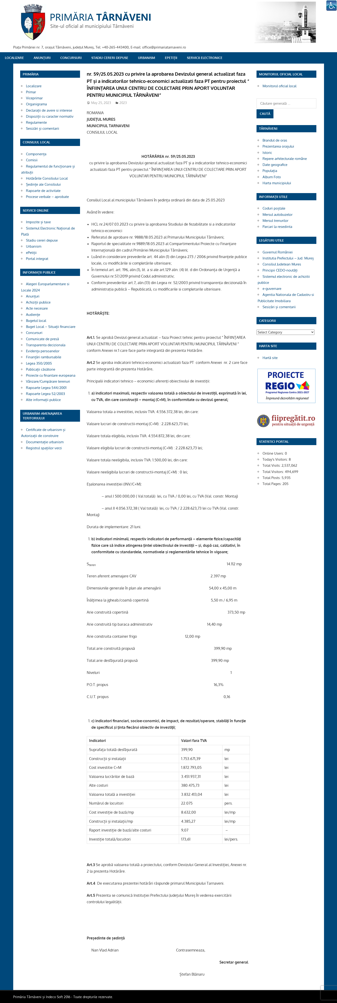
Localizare (14, 58)
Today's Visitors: (276, 459)
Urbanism (146, 58)
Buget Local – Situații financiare (50, 326)
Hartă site (270, 358)
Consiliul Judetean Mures (282, 264)
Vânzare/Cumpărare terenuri (48, 381)
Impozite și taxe (38, 222)
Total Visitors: (274, 471)
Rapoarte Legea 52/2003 (45, 393)
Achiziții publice (38, 302)
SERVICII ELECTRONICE (204, 58)
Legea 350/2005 (39, 363)
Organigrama (36, 104)
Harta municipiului (277, 183)
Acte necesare (37, 308)
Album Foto (272, 177)
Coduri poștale (274, 208)
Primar (31, 92)
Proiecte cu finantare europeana (50, 375)
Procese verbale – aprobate (47, 196)
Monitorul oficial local (279, 86)
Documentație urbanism (45, 442)
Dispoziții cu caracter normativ (50, 116)
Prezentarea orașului (278, 146)
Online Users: (274, 453)
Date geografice (275, 164)
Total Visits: (272, 465)
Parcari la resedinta (277, 226)
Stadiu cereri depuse (109, 58)
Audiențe (33, 314)
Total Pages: (272, 484)
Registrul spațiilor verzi (44, 448)
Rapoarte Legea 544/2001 (46, 387)
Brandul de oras (275, 140)
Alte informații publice (43, 400)
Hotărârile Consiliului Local (47, 178)
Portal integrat (37, 258)
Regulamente (36, 122)
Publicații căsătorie (40, 369)
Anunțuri (42, 58)
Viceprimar (34, 98)
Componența (36, 154)
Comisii (32, 160)
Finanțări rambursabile (43, 357)
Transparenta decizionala (45, 345)
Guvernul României (278, 252)
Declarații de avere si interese (49, 110)
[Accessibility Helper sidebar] (331, 5)
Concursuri (71, 58)
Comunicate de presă (42, 339)
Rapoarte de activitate (43, 190)
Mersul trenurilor (275, 220)
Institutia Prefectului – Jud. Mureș (288, 258)
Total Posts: (272, 478)
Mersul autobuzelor (277, 214)
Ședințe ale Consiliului (43, 184)
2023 (123, 103)
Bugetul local (36, 320)
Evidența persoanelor (42, 351)
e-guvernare (272, 288)
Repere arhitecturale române (285, 158)
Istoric (267, 152)
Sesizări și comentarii (42, 128)
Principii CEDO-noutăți (280, 270)
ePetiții (171, 58)
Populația (270, 170)
